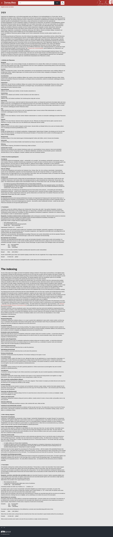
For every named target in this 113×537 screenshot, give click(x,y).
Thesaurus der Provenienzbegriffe (35, 48)
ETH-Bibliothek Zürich (5, 534)
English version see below (7, 7)
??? (10, 3)
